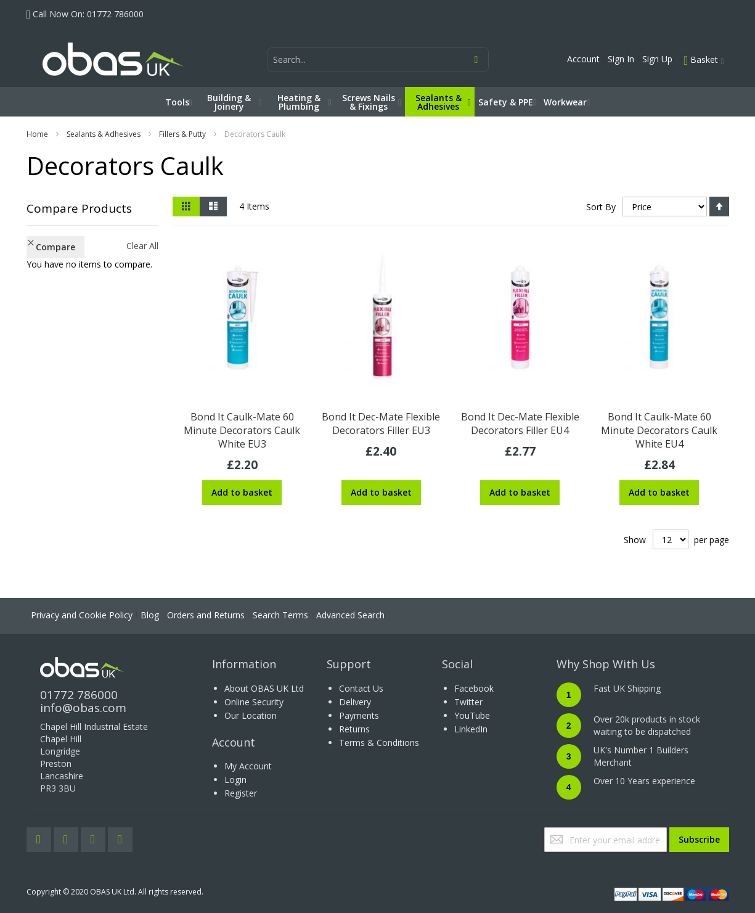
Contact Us (361, 688)
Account (583, 59)
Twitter (468, 702)
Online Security (254, 702)
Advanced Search (350, 615)
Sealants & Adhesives (104, 134)
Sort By (601, 207)
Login (235, 779)
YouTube (472, 715)
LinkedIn (471, 729)
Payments (359, 715)
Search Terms (280, 615)
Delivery (355, 702)
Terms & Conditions (379, 742)
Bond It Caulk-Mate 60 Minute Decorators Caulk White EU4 (659, 430)
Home (37, 134)
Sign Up (657, 59)
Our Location (250, 715)
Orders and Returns (206, 615)
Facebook (474, 688)
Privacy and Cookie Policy (82, 615)
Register (240, 793)
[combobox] (378, 59)
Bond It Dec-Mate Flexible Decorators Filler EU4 (520, 423)
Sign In (621, 59)
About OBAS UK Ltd (264, 688)
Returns (354, 729)
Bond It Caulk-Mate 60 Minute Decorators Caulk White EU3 (242, 430)
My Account (248, 766)
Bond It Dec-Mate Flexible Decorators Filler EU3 (381, 423)
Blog (150, 615)
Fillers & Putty (182, 134)
